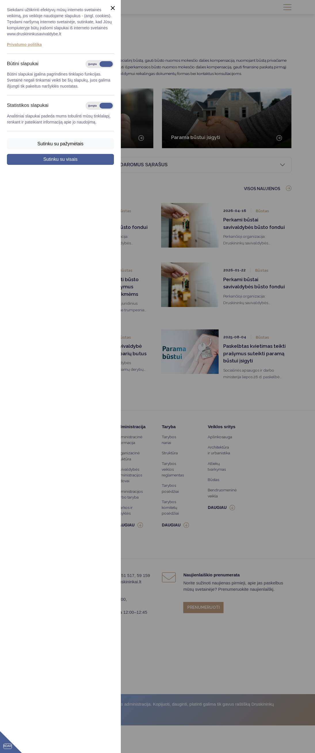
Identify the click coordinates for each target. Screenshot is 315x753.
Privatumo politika (24, 44)
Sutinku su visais (60, 159)
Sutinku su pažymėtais (60, 143)
